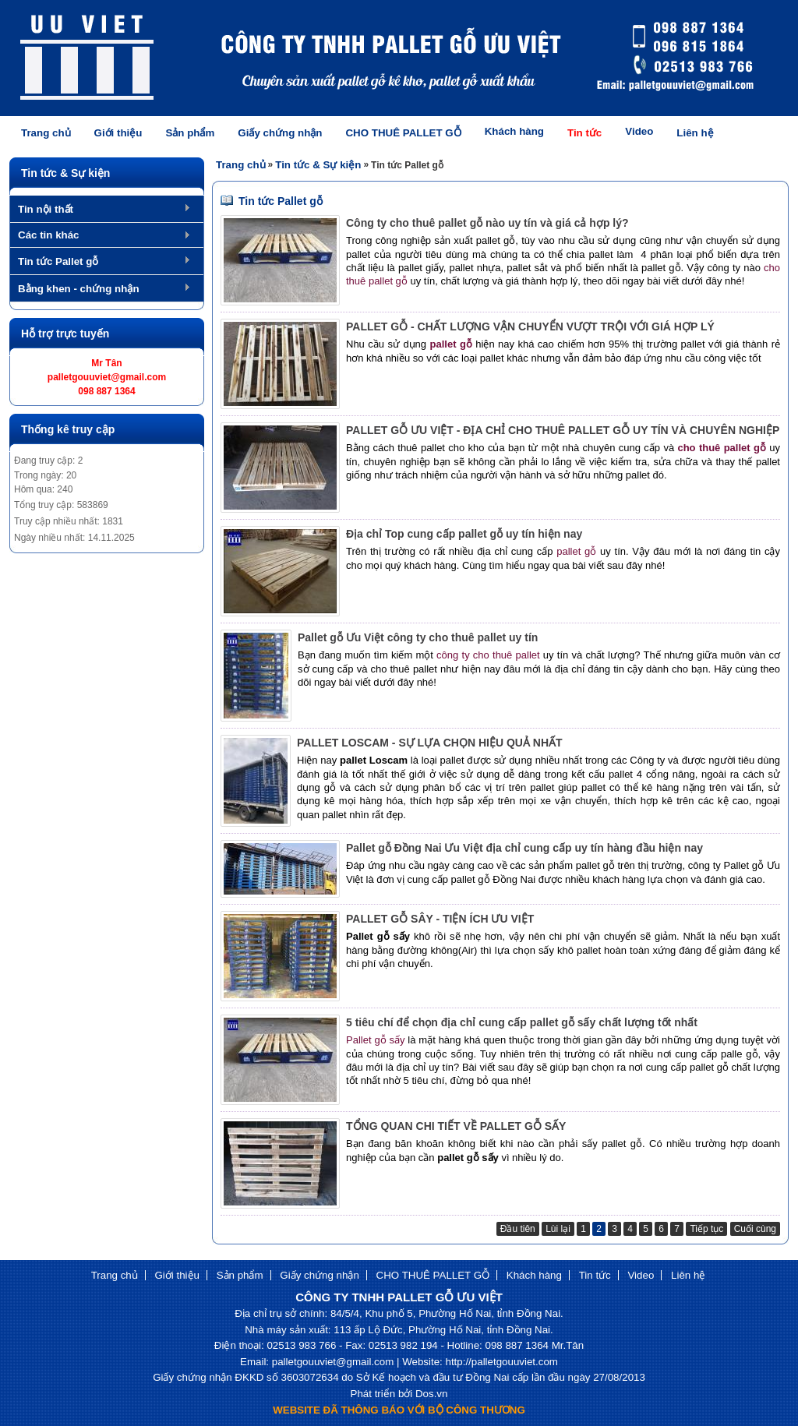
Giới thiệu (118, 133)
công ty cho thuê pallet (488, 655)
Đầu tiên (517, 1228)
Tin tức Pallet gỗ (58, 261)
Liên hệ (694, 133)
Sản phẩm (189, 133)
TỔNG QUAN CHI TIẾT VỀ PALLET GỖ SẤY (456, 1126)
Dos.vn (431, 1394)
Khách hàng (514, 131)
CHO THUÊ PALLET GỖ (403, 133)
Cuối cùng (755, 1228)
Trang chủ (46, 133)
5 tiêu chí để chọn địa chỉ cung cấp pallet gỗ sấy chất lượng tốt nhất (521, 1022)
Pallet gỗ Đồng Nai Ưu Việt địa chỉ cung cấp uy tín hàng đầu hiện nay (524, 848)
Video (639, 131)
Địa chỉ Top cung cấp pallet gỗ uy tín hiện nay (464, 534)
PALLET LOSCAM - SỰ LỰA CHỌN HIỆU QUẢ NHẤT (430, 742)
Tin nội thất (45, 209)
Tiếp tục (706, 1228)
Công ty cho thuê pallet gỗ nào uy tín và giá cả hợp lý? (487, 223)
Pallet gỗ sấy (375, 1040)
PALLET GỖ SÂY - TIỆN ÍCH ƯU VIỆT (440, 918)
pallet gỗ (578, 551)
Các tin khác (48, 235)
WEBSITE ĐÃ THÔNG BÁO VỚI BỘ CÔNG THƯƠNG (399, 1410)
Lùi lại (558, 1228)
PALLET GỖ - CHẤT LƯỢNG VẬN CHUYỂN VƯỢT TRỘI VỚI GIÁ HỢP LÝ (530, 326)
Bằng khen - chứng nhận (78, 289)
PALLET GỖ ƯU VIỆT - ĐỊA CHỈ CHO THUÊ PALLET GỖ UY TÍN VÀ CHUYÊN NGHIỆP (562, 430)
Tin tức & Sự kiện (318, 165)
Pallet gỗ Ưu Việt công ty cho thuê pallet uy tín (418, 637)
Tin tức (584, 133)
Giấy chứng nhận (280, 133)
